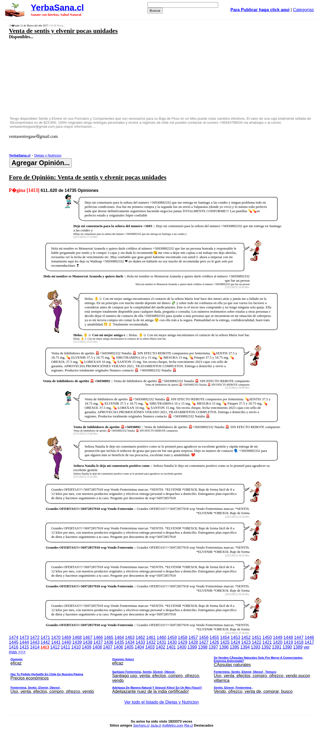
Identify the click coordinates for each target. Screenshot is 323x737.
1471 (45, 637)
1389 (298, 647)
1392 (266, 647)
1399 (192, 647)
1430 (172, 642)
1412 (55, 647)
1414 (34, 647)
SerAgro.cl (141, 725)
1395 (234, 647)
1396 (224, 647)
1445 (13, 642)
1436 (109, 642)
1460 (161, 637)
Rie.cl (188, 725)
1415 (24, 647)
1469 (66, 637)
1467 (87, 637)
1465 (109, 637)
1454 (225, 637)
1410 (76, 647)
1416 (13, 647)
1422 (256, 642)
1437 (98, 642)
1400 (181, 647)
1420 (277, 642)
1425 (225, 642)
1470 (56, 637)
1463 (130, 637)
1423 (246, 642)
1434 (130, 642)
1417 (309, 642)
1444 (24, 642)
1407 (108, 647)
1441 (56, 642)
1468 (77, 637)
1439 (77, 642)
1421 (267, 642)
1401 (171, 647)
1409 (86, 647)
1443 (34, 642)
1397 (213, 647)
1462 (140, 637)
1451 (256, 637)
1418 (299, 642)
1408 (97, 647)
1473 (24, 637)
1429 (183, 642)
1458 (183, 637)
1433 (140, 642)
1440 (66, 642)
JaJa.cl (155, 725)
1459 (172, 637)
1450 (267, 637)
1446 (309, 637)
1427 (204, 642)
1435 (119, 642)
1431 (161, 642)
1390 (287, 647)
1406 (118, 647)
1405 (129, 647)
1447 (299, 637)
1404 (139, 647)
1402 (160, 647)
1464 (119, 637)
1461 (151, 637)
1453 (235, 637)
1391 (277, 647)
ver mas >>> (161, 670)
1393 (255, 647)
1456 (204, 637)
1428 (193, 642)
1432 (151, 642)
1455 (214, 637)
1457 (193, 637)
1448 (288, 637)
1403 (150, 647)
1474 (13, 637)
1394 (245, 647)
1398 (203, 647)
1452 (246, 637)
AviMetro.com (172, 725)
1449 (277, 637)
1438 (87, 642)
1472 (34, 637)
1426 (214, 642)
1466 (98, 637)
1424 (235, 642)
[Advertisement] (133, 77)
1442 (45, 642)
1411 (65, 647)
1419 (288, 642)
